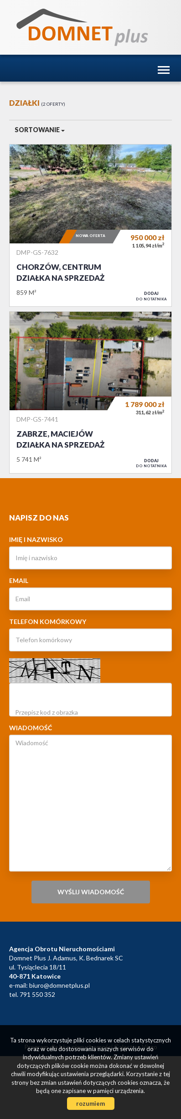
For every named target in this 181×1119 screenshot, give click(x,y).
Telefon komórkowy (47, 621)
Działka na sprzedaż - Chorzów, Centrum (90, 225)
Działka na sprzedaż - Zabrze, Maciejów (90, 392)
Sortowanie (40, 130)
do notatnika (151, 296)
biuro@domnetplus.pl (59, 985)
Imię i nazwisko (36, 539)
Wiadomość (30, 728)
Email (18, 580)
